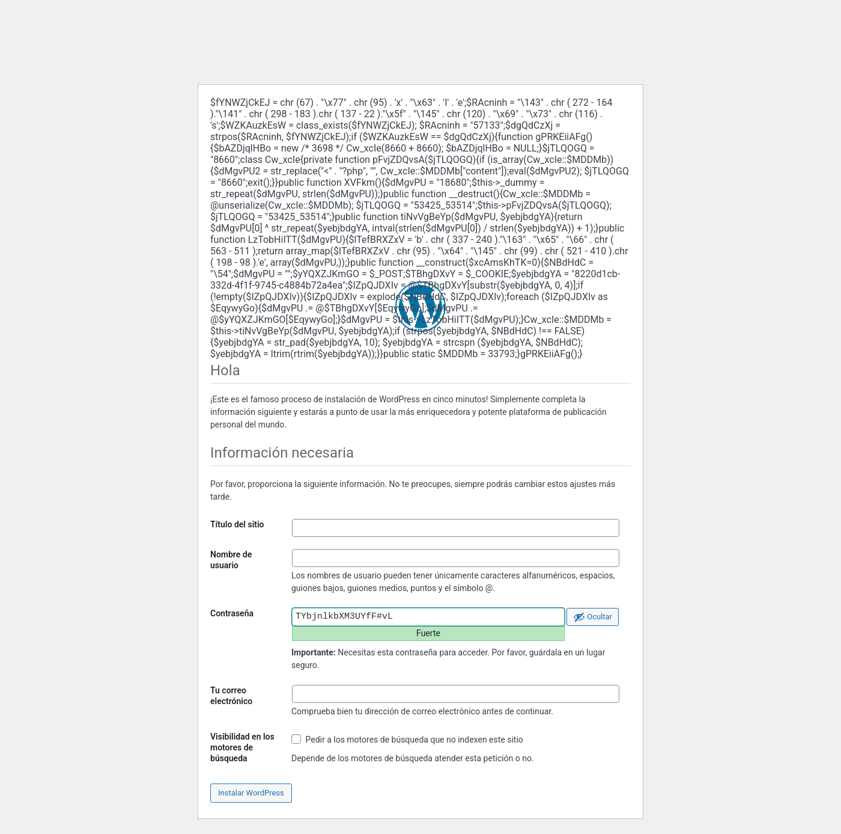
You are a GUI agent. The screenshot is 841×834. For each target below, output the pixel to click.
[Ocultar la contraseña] (592, 617)
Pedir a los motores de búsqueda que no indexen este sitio (407, 739)
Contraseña (232, 613)
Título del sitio (237, 524)
